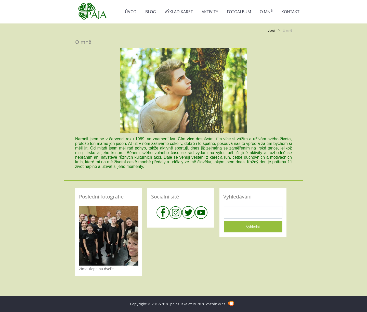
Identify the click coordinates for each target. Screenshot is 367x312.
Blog (150, 12)
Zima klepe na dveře (96, 268)
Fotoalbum (239, 12)
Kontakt (290, 12)
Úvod (131, 12)
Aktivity (210, 12)
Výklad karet (179, 12)
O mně (266, 12)
